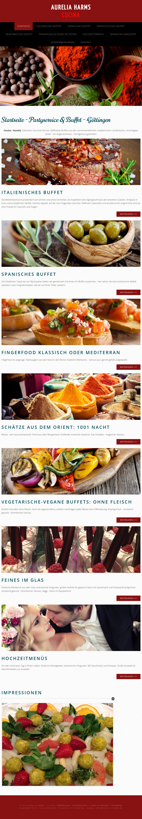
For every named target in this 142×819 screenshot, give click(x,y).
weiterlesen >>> (128, 292)
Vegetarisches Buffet (19, 34)
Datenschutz (80, 805)
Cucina (71, 15)
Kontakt (86, 42)
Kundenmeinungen (63, 42)
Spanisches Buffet (79, 26)
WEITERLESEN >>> (128, 214)
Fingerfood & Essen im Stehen (58, 34)
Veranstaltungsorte (123, 34)
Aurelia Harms (71, 8)
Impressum (64, 805)
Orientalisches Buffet (111, 26)
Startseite (23, 26)
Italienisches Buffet (49, 26)
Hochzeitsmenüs (93, 34)
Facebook (116, 805)
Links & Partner (99, 805)
